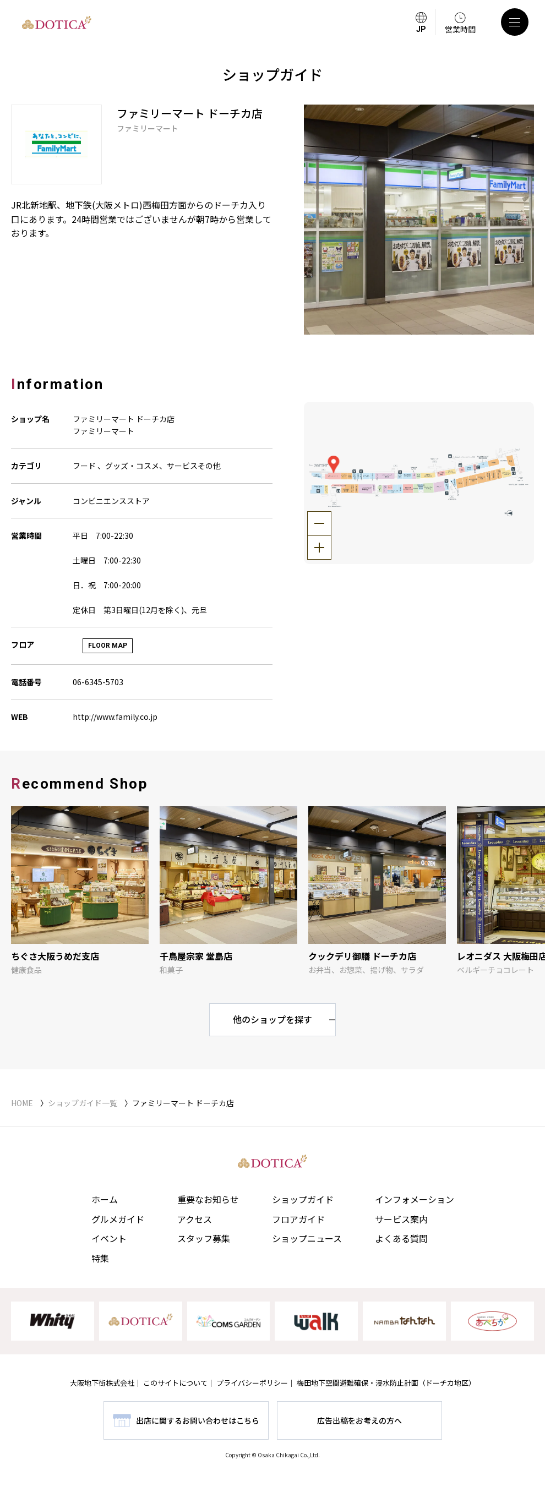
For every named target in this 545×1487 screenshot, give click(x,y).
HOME (22, 1102)
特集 (100, 1258)
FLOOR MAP (107, 645)
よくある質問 (401, 1238)
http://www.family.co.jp (115, 716)
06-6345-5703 (98, 681)
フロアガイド (298, 1219)
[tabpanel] (419, 220)
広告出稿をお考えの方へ (359, 1420)
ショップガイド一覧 (82, 1102)
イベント (109, 1238)
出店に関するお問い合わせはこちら (197, 1420)
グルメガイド (117, 1219)
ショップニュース (307, 1238)
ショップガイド (303, 1199)
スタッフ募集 (203, 1238)
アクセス (194, 1219)
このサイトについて (175, 1382)
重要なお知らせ (208, 1199)
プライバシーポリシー (252, 1382)
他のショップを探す (272, 1019)
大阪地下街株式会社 (102, 1382)
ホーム (104, 1199)
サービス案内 (401, 1219)
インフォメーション (414, 1199)
